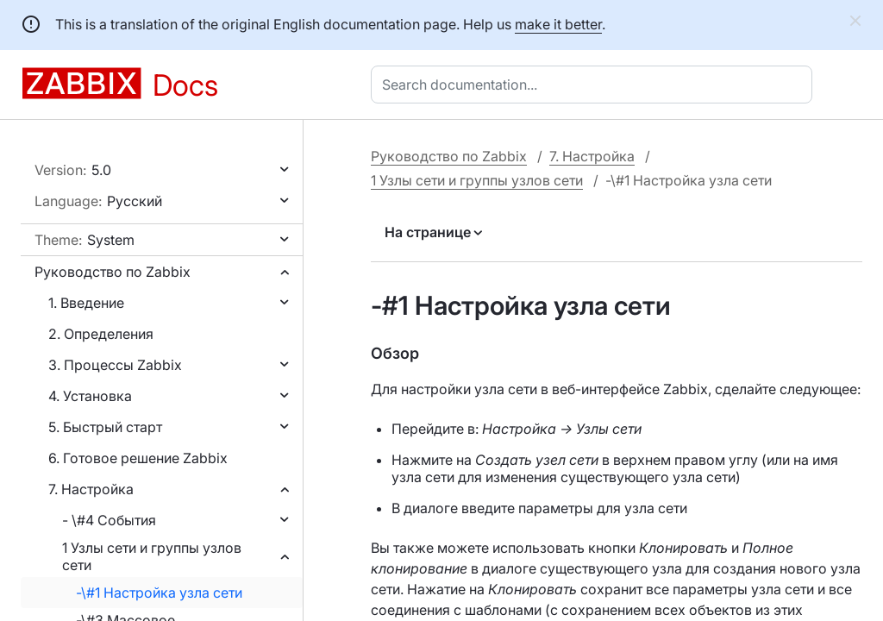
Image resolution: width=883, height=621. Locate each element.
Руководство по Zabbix (112, 271)
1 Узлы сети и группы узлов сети (151, 556)
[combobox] (595, 84)
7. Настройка (91, 489)
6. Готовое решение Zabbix (138, 458)
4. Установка (90, 396)
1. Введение (86, 302)
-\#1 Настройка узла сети (159, 592)
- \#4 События (109, 520)
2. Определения (100, 333)
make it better (558, 24)
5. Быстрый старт (105, 427)
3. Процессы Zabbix (115, 364)
